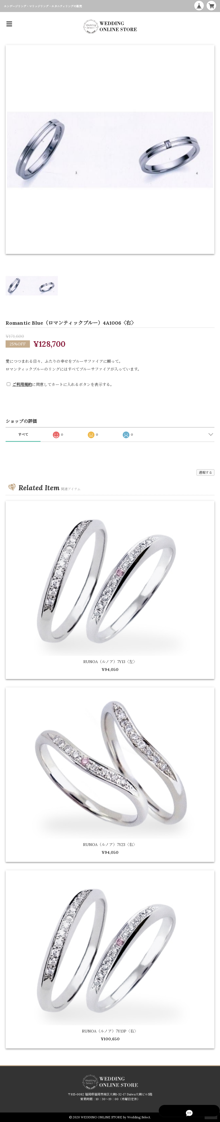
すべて (23, 434)
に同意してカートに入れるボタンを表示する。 (63, 384)
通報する (205, 472)
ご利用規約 (22, 384)
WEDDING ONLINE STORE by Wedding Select (115, 1117)
